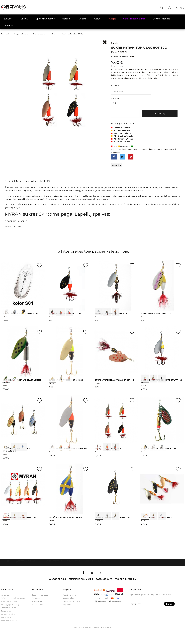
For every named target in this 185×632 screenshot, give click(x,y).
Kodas (114, 52)
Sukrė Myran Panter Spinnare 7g (112, 518)
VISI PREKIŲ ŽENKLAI (95, 562)
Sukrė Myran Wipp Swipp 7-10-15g (66, 518)
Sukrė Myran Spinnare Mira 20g (111, 315)
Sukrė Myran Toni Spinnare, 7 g (19, 518)
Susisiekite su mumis (51, 562)
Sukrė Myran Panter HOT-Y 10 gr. (66, 381)
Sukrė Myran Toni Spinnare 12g (157, 518)
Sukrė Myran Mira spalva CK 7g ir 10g (114, 381)
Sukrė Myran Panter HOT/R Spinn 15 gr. (69, 450)
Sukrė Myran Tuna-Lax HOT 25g (111, 450)
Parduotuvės (74, 562)
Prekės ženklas (118, 56)
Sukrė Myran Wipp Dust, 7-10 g (157, 315)
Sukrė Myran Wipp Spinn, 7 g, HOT (66, 315)
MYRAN (130, 56)
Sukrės (4, 318)
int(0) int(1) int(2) (23, 286)
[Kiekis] (125, 114)
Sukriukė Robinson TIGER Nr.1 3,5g (159, 450)
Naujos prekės (26, 562)
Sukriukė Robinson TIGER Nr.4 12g (20, 315)
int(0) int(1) (23, 352)
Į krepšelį (160, 114)
